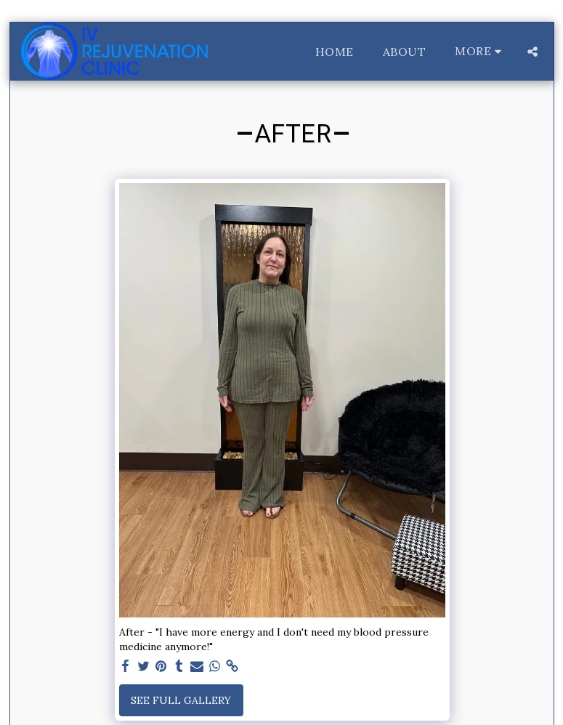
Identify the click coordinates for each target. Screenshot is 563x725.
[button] (532, 51)
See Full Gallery (181, 700)
